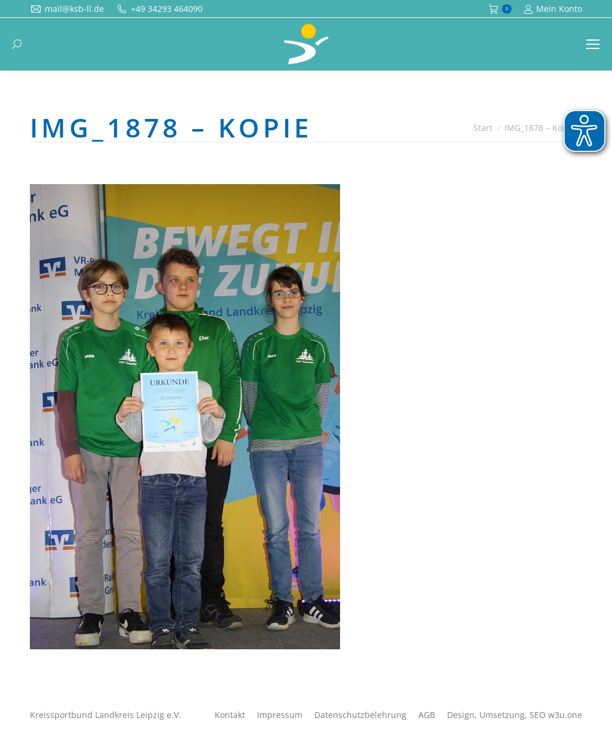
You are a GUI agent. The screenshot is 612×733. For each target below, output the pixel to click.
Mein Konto (553, 9)
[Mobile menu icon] (593, 44)
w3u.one (565, 714)
